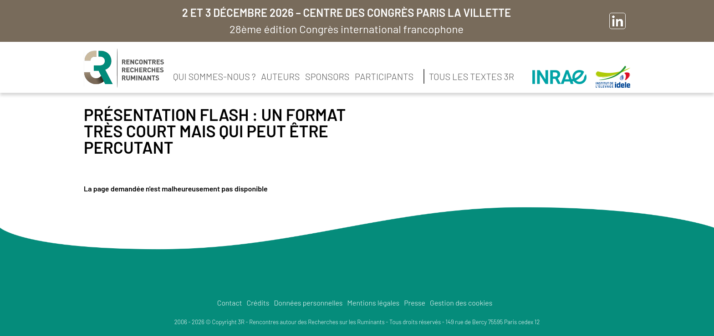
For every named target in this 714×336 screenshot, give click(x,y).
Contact (229, 302)
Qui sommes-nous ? (214, 76)
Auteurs (280, 76)
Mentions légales (373, 302)
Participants (384, 76)
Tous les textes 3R (471, 76)
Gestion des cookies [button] (461, 302)
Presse (414, 302)
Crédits (257, 302)
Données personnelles (308, 302)
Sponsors (327, 76)
